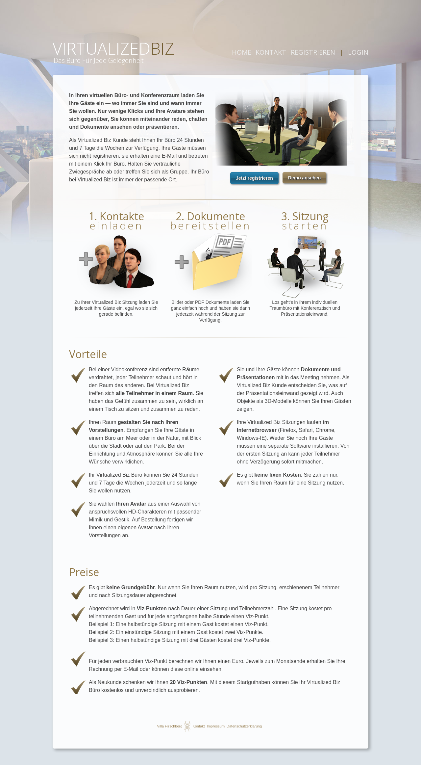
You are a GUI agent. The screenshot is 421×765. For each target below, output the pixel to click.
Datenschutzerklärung (244, 726)
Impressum (216, 726)
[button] (254, 178)
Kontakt (198, 726)
